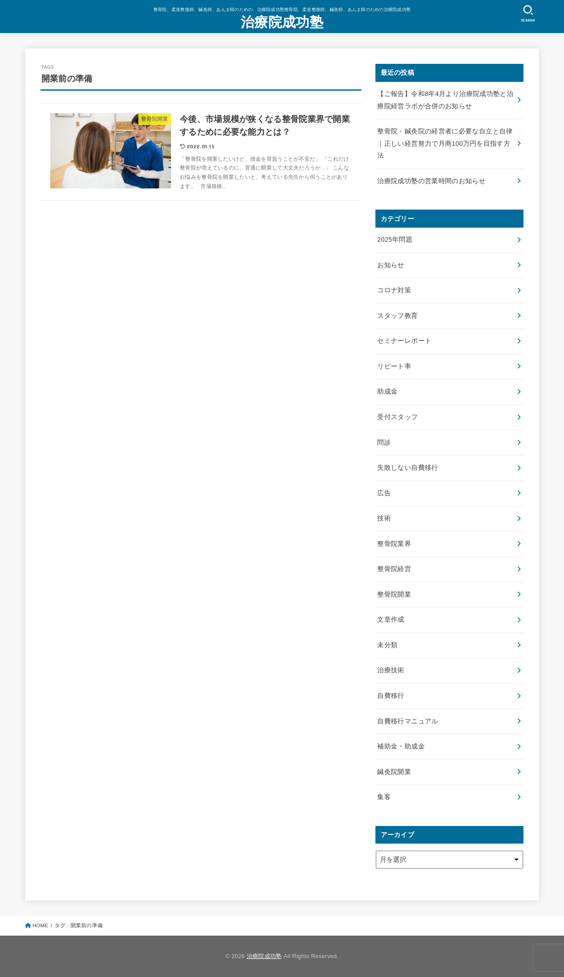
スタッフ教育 (397, 315)
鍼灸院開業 (394, 771)
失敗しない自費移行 (407, 467)
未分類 (387, 645)
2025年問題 (394, 239)
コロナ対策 (394, 290)
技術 (384, 518)
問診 (384, 442)
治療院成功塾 (282, 22)
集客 (384, 796)
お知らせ (390, 265)
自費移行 (390, 695)
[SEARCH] (528, 13)
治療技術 (390, 670)
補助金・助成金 (401, 746)
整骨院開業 (394, 594)
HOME (40, 925)
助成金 (387, 391)
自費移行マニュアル (407, 721)
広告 (384, 493)
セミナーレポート (404, 340)
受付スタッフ (397, 416)
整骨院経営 (394, 568)
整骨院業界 (394, 543)
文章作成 (390, 619)
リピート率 (394, 366)
